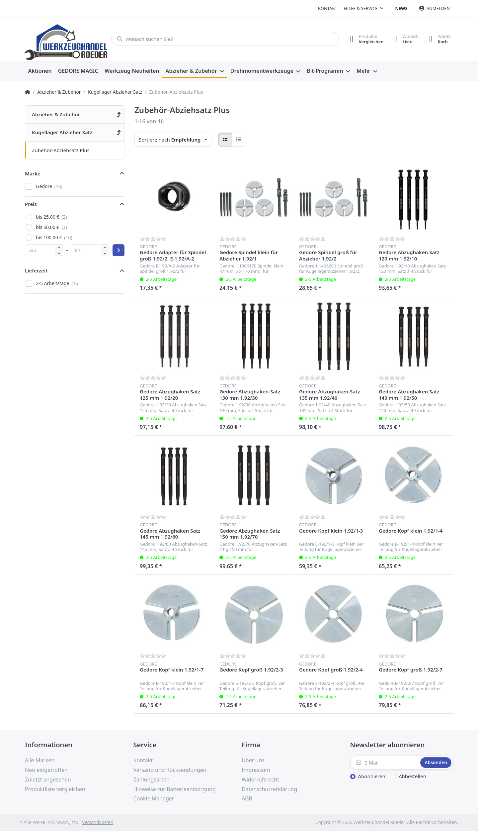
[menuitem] (40, 71)
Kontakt (327, 8)
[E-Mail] (384, 763)
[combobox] (172, 140)
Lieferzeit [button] (36, 270)
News (401, 8)
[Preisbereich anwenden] (118, 250)
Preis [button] (31, 204)
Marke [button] (32, 173)
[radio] (225, 140)
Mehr (363, 70)
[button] (59, 253)
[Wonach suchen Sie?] (225, 39)
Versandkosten (97, 822)
